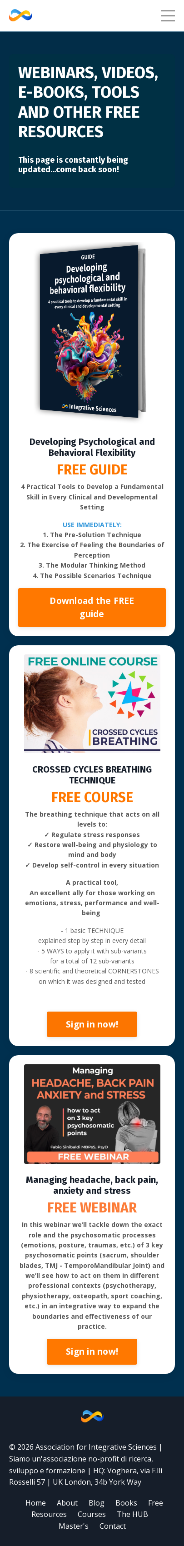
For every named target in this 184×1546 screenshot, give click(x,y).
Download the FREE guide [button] (92, 607)
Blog (96, 1503)
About (67, 1503)
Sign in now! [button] (92, 1024)
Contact (112, 1526)
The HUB (132, 1514)
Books (126, 1503)
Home (35, 1503)
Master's (74, 1526)
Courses (92, 1514)
